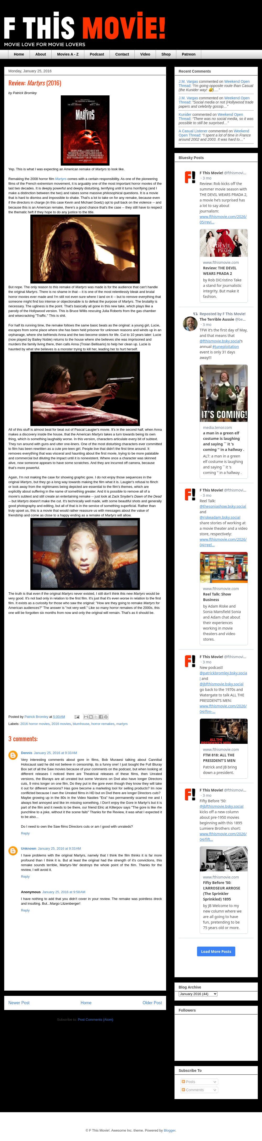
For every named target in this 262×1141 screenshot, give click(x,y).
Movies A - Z (67, 54)
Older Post (152, 1003)
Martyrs (60, 179)
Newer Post (19, 1003)
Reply (25, 833)
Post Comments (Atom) (95, 1020)
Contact (122, 54)
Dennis (26, 753)
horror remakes (102, 724)
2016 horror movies (35, 724)
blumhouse (81, 724)
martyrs (122, 724)
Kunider (185, 114)
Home (19, 54)
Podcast (97, 54)
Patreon (188, 54)
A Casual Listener (193, 131)
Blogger (169, 1130)
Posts (188, 1082)
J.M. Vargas (188, 81)
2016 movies (61, 724)
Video (145, 54)
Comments (193, 1090)
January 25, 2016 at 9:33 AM (55, 753)
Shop (166, 54)
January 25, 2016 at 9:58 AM (63, 892)
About (40, 54)
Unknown (28, 848)
